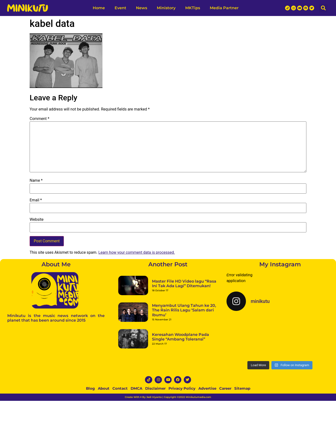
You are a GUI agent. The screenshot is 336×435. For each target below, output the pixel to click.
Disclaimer (155, 388)
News (141, 8)
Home (99, 8)
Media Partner (224, 8)
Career (225, 388)
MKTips (192, 8)
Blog (90, 388)
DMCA (136, 388)
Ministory (166, 8)
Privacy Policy (181, 388)
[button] (323, 8)
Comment (39, 119)
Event (120, 8)
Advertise (207, 388)
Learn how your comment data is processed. (136, 252)
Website (36, 219)
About (103, 388)
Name (36, 180)
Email (36, 200)
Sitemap (242, 388)
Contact (120, 388)
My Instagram (280, 264)
